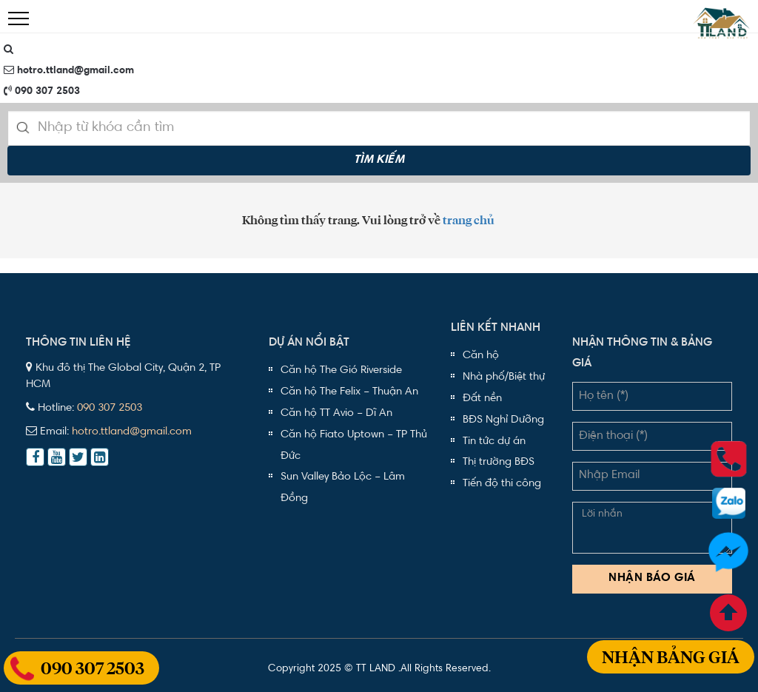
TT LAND (375, 669)
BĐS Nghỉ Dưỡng (503, 420)
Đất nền (482, 398)
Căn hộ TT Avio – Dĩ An (336, 413)
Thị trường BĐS (498, 462)
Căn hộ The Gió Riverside (341, 370)
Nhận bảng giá (670, 659)
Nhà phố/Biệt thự (504, 377)
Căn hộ (481, 355)
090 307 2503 (42, 91)
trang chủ (468, 220)
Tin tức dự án (494, 441)
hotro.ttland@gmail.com (69, 70)
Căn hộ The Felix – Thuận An (349, 391)
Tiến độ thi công (502, 483)
